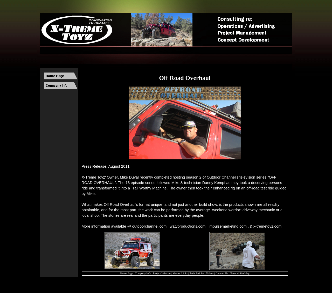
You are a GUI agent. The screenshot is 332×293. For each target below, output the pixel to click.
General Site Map (239, 273)
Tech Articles (197, 273)
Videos (210, 273)
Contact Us (222, 273)
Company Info (143, 273)
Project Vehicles (162, 273)
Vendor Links (180, 273)
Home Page (126, 273)
